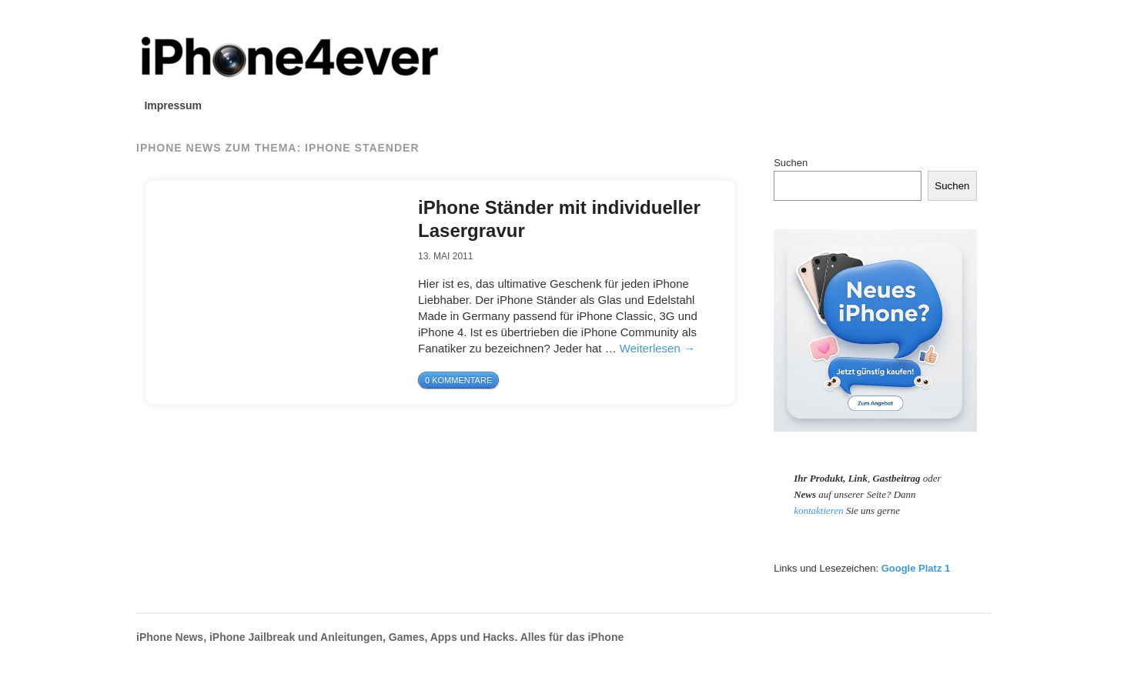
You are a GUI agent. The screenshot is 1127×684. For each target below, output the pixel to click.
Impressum (173, 105)
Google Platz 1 (916, 568)
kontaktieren (820, 510)
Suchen (791, 162)
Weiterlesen (657, 348)
